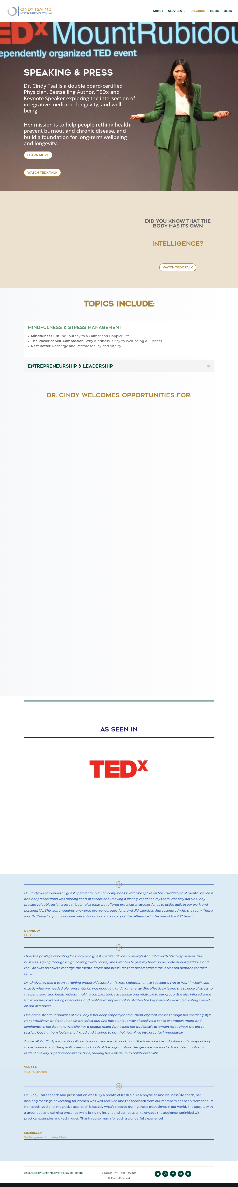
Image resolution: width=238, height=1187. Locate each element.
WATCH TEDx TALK (42, 172)
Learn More (38, 155)
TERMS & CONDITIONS (71, 1173)
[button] (16, 797)
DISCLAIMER (31, 1173)
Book (214, 11)
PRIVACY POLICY (48, 1173)
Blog (228, 11)
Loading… (119, 589)
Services (175, 11)
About (158, 11)
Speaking (198, 11)
